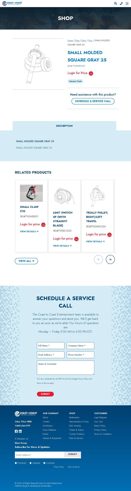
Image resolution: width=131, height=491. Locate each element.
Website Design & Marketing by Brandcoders (33, 485)
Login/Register (100, 417)
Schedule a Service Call (93, 101)
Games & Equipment (52, 438)
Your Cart (98, 421)
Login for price (30, 224)
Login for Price (77, 73)
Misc (90, 40)
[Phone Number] (121, 3)
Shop (77, 40)
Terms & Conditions (103, 434)
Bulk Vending (75, 425)
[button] (110, 259)
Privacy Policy (83, 378)
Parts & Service (76, 438)
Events (45, 434)
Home (70, 40)
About (45, 417)
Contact (46, 421)
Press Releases (49, 429)
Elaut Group (21, 443)
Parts (84, 40)
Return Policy (100, 425)
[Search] (115, 3)
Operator (36, 463)
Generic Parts (75, 81)
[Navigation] (127, 3)
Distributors (48, 425)
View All (25, 261)
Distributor (21, 463)
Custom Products (76, 434)
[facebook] (16, 431)
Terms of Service (43, 383)
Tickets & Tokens (76, 429)
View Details (28, 231)
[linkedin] (20, 431)
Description (64, 126)
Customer (50, 463)
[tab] (64, 126)
